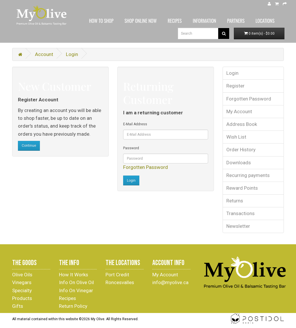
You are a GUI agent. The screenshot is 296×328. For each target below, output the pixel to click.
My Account (239, 111)
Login (72, 54)
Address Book (241, 124)
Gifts (17, 306)
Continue (29, 146)
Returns (234, 201)
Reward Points (242, 188)
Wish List (236, 137)
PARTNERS (236, 20)
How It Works (73, 274)
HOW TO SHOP (101, 20)
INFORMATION (204, 20)
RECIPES (175, 20)
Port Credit (117, 274)
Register (235, 86)
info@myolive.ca (170, 282)
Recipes (67, 298)
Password (131, 148)
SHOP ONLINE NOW (141, 20)
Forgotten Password (145, 167)
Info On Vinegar (76, 290)
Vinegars (22, 282)
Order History (241, 149)
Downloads (238, 162)
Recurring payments (248, 175)
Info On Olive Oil (76, 282)
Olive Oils (22, 274)
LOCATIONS (265, 20)
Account (44, 54)
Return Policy (73, 306)
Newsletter (238, 226)
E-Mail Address (135, 124)
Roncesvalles (120, 282)
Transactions (240, 213)
